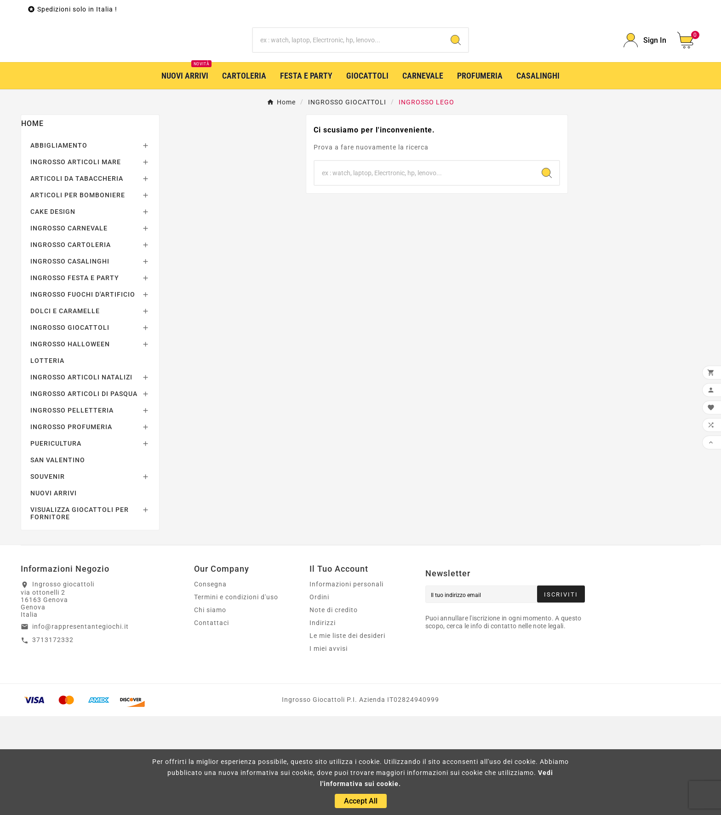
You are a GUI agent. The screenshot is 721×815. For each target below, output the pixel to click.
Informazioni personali (346, 683)
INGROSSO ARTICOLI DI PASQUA (83, 492)
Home (32, 222)
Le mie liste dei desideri (347, 734)
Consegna (210, 683)
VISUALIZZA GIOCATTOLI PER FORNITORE (79, 612)
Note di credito (333, 708)
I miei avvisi (328, 747)
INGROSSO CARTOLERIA (70, 343)
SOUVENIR (47, 575)
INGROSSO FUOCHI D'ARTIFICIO (82, 393)
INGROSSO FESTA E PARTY (74, 376)
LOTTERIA (47, 459)
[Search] (456, 90)
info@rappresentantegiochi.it (80, 725)
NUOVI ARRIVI (53, 592)
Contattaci (211, 721)
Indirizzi (322, 721)
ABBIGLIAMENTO (58, 244)
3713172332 (53, 738)
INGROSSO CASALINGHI (69, 360)
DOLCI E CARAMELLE (65, 409)
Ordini (319, 696)
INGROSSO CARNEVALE (69, 327)
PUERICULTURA (55, 542)
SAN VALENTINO (57, 558)
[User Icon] (645, 90)
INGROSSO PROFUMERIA (71, 525)
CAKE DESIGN (52, 310)
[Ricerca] (348, 90)
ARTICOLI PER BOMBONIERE (77, 294)
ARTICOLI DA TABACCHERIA (76, 277)
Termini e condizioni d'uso (236, 696)
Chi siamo (210, 708)
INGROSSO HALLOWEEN (70, 443)
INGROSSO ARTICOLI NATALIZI (81, 476)
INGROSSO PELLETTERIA (72, 509)
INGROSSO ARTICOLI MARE (75, 260)
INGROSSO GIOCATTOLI (69, 426)
